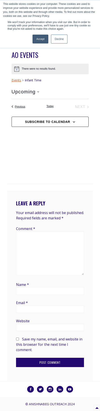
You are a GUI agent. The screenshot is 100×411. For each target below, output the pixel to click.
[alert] (50, 69)
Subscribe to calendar (47, 122)
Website (23, 321)
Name (22, 284)
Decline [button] (59, 39)
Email (22, 302)
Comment (25, 228)
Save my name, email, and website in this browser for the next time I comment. (49, 344)
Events (16, 80)
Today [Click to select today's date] (49, 106)
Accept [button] (40, 39)
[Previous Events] (18, 106)
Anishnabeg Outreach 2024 (52, 404)
